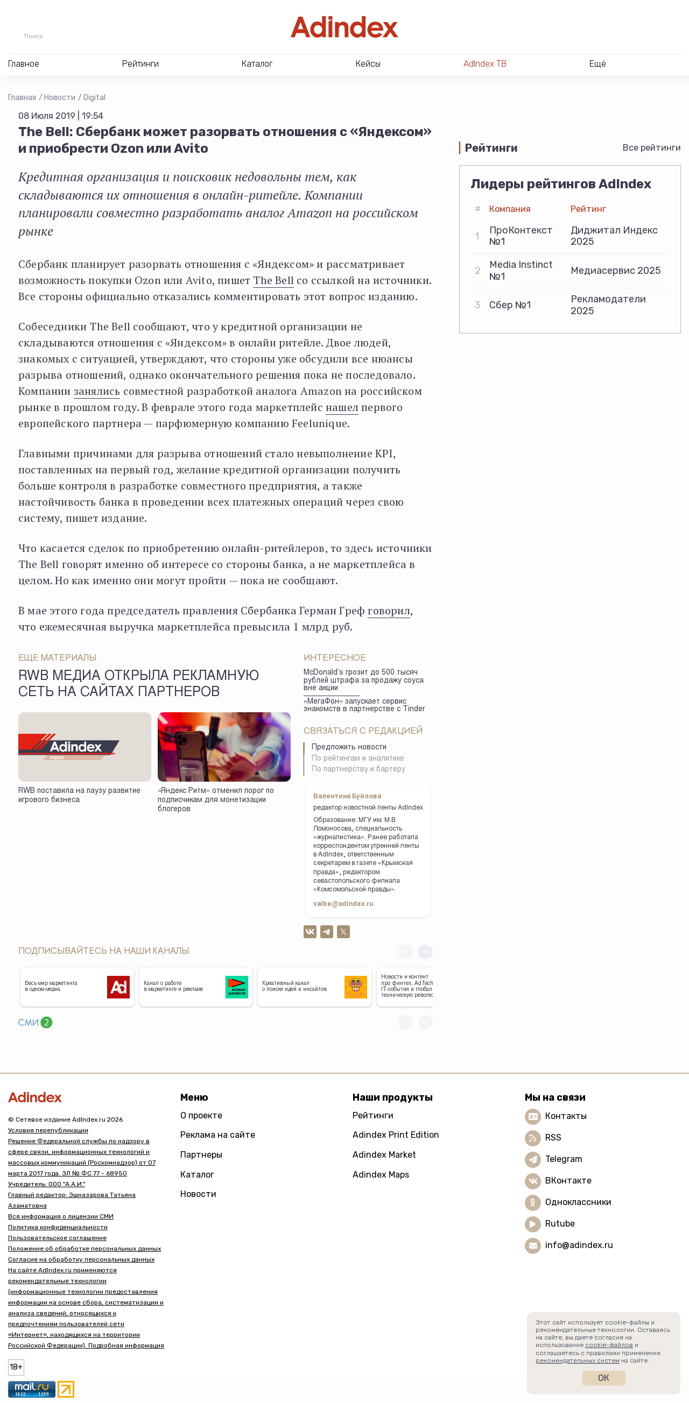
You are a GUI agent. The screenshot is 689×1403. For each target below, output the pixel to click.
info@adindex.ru (579, 1245)
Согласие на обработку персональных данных (81, 1259)
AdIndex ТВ (485, 64)
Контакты (566, 1116)
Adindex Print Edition (396, 1135)
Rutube (560, 1223)
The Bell (273, 280)
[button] (425, 952)
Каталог (197, 1175)
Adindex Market (384, 1155)
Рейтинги (373, 1115)
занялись (97, 391)
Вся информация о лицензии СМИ (61, 1216)
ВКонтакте (568, 1180)
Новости (59, 97)
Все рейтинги (652, 148)
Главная (22, 97)
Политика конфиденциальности (58, 1227)
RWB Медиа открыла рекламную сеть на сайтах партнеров (138, 684)
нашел (342, 407)
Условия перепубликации (48, 1130)
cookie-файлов (609, 1345)
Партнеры (201, 1155)
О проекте (201, 1115)
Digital (94, 97)
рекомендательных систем (578, 1360)
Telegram (563, 1159)
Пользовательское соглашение (57, 1238)
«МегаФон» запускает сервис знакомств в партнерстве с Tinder (364, 706)
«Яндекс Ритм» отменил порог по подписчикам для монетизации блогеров (216, 800)
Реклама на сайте (217, 1135)
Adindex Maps (381, 1175)
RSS (553, 1137)
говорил (389, 610)
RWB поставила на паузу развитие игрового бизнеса (79, 796)
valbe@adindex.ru (343, 904)
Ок (603, 1378)
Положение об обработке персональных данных (84, 1248)
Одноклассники (578, 1202)
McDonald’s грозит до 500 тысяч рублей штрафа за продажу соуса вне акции (364, 680)
